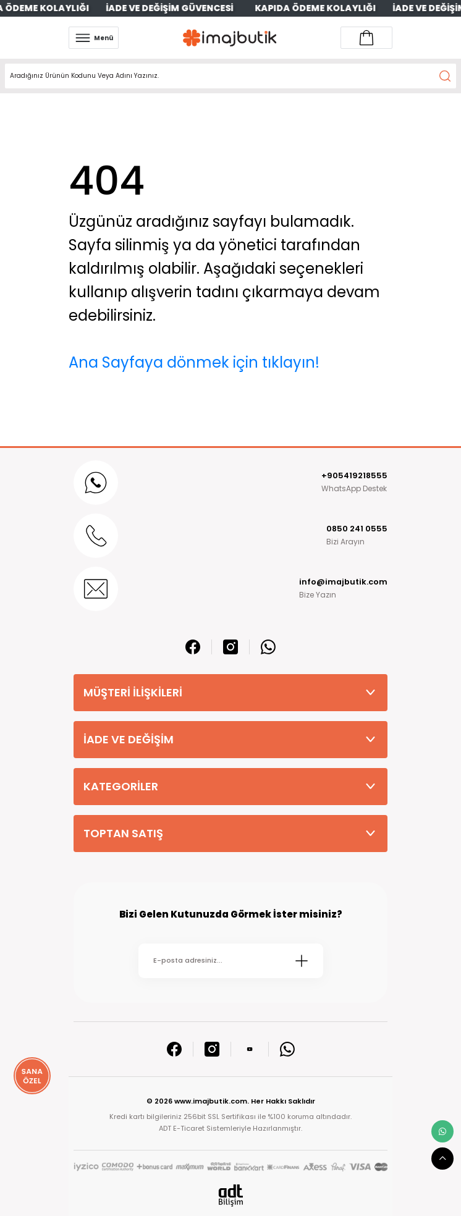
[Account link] (366, 38)
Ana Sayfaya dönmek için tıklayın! (194, 362)
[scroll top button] (442, 1158)
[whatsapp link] (442, 1131)
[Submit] (301, 961)
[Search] (230, 76)
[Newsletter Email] (230, 961)
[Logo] (229, 38)
